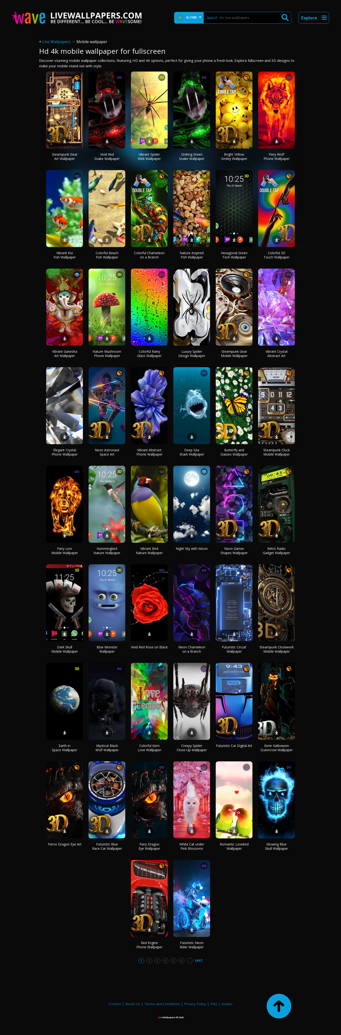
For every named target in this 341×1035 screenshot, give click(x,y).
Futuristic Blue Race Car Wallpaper (107, 846)
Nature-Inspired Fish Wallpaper (192, 255)
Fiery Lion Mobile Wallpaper (64, 550)
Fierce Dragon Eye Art (64, 844)
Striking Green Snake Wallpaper (191, 156)
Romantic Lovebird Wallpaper (234, 846)
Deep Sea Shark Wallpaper (191, 452)
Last (199, 960)
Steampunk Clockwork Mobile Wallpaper (277, 649)
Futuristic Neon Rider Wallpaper (192, 944)
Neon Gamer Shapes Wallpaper (234, 550)
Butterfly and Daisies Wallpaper (234, 452)
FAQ (213, 1003)
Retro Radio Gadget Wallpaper (276, 550)
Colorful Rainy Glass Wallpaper (149, 353)
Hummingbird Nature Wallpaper (107, 550)
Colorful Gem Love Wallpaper (149, 747)
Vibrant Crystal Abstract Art (276, 353)
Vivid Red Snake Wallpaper (107, 156)
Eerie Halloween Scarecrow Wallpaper (276, 747)
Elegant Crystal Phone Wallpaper (65, 452)
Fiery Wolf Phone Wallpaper (277, 156)
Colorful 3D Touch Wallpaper (276, 255)
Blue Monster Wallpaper (107, 649)
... (189, 960)
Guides (227, 1003)
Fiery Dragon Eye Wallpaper (149, 846)
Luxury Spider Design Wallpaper (191, 353)
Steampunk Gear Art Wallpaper (64, 156)
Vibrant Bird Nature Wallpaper (149, 550)
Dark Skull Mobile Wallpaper (64, 649)
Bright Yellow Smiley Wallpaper (234, 156)
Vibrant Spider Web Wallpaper (149, 156)
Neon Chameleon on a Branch (191, 649)
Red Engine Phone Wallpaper (149, 944)
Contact (114, 1003)
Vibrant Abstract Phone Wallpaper (149, 452)
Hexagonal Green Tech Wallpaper (234, 255)
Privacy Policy (195, 1003)
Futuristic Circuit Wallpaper (234, 649)
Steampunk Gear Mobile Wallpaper (234, 353)
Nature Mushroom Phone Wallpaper (107, 353)
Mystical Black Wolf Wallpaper (107, 747)
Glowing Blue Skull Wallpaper (276, 846)
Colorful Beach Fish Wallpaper (107, 255)
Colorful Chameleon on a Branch (149, 255)
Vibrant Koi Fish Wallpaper (65, 255)
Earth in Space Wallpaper (64, 747)
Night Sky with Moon (192, 548)
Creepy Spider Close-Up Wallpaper (192, 747)
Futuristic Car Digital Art (234, 745)
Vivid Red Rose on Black (149, 647)
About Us (132, 1003)
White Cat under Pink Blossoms (191, 846)
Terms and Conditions (162, 1003)
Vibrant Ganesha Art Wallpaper (64, 353)
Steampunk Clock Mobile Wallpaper (276, 452)
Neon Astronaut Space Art (107, 452)
